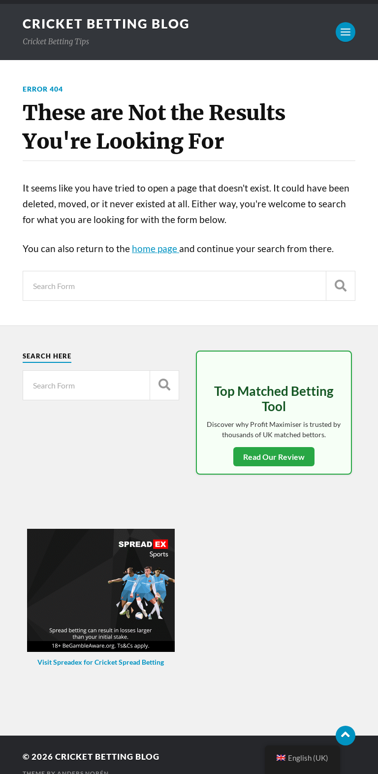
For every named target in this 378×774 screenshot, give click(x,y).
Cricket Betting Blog (106, 23)
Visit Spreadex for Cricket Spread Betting (100, 662)
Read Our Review (274, 456)
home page (155, 248)
